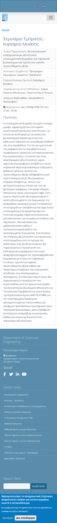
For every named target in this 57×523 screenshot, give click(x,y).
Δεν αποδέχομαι (25, 519)
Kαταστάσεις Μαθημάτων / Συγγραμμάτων (25, 406)
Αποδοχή (8, 519)
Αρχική (6, 30)
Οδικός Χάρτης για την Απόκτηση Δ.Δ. (22, 441)
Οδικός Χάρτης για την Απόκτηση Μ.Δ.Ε (23, 435)
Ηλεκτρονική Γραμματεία (16, 394)
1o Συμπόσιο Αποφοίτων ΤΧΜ (18, 417)
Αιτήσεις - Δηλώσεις (14, 400)
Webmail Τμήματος (13, 423)
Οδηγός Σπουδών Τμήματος (17, 412)
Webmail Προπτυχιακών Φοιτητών (20, 429)
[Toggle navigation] (51, 18)
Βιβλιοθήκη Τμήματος (14, 458)
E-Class (8, 446)
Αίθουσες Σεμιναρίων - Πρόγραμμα (21, 452)
